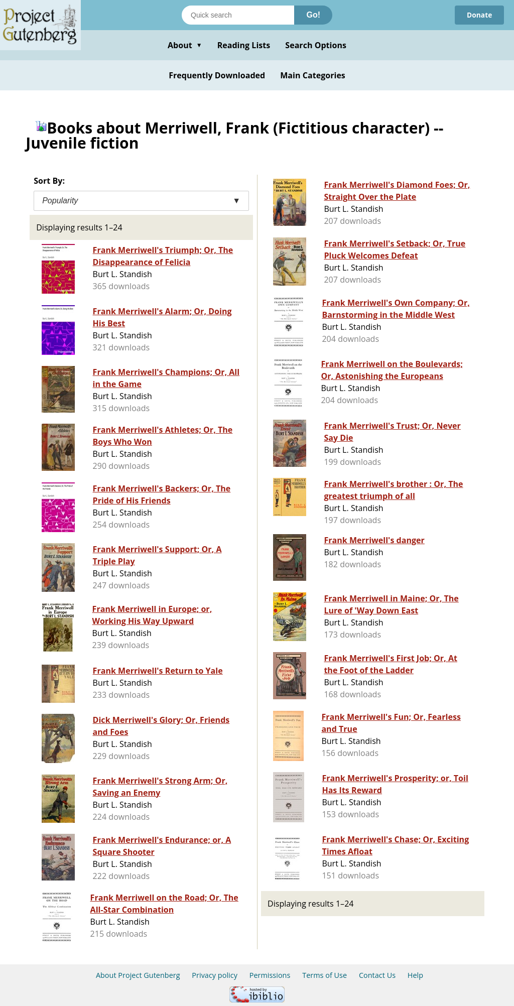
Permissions (270, 975)
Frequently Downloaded (217, 75)
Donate (479, 15)
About (185, 45)
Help (415, 975)
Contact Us (377, 975)
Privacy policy (214, 975)
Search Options (315, 45)
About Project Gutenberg (138, 975)
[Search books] (238, 15)
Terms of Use (324, 975)
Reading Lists (244, 45)
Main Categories (312, 75)
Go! (313, 15)
